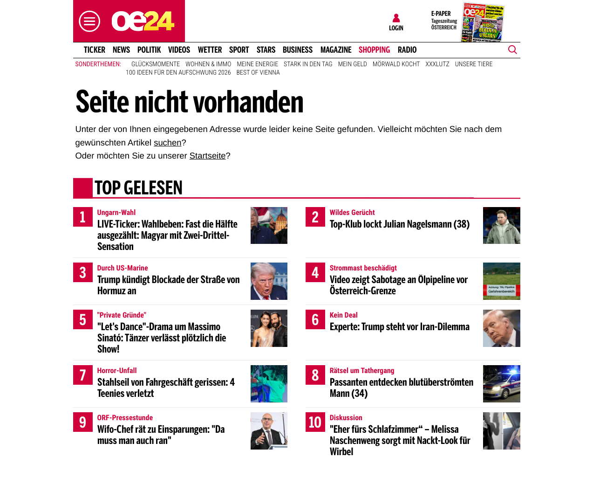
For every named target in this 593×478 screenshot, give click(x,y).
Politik (149, 50)
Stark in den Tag (308, 64)
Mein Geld (352, 64)
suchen (167, 142)
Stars (266, 50)
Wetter (210, 50)
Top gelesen (138, 189)
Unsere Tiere (474, 64)
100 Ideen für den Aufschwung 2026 (178, 72)
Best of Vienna (257, 72)
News (121, 50)
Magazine (336, 50)
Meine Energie (258, 64)
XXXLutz (438, 64)
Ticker (94, 50)
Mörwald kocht (396, 64)
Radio (407, 50)
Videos (179, 50)
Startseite (208, 155)
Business (298, 50)
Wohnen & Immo (208, 64)
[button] (87, 21)
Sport (239, 50)
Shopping (374, 50)
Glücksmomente (155, 64)
